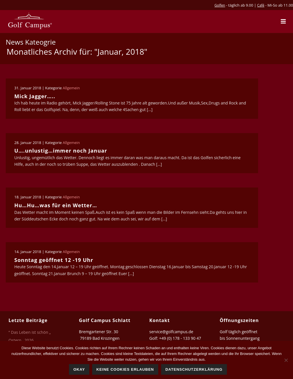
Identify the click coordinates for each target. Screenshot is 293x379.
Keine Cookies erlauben (125, 369)
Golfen (220, 5)
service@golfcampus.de (171, 331)
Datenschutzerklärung (194, 369)
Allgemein (71, 87)
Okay (79, 369)
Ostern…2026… (23, 340)
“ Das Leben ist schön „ (30, 332)
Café (260, 5)
